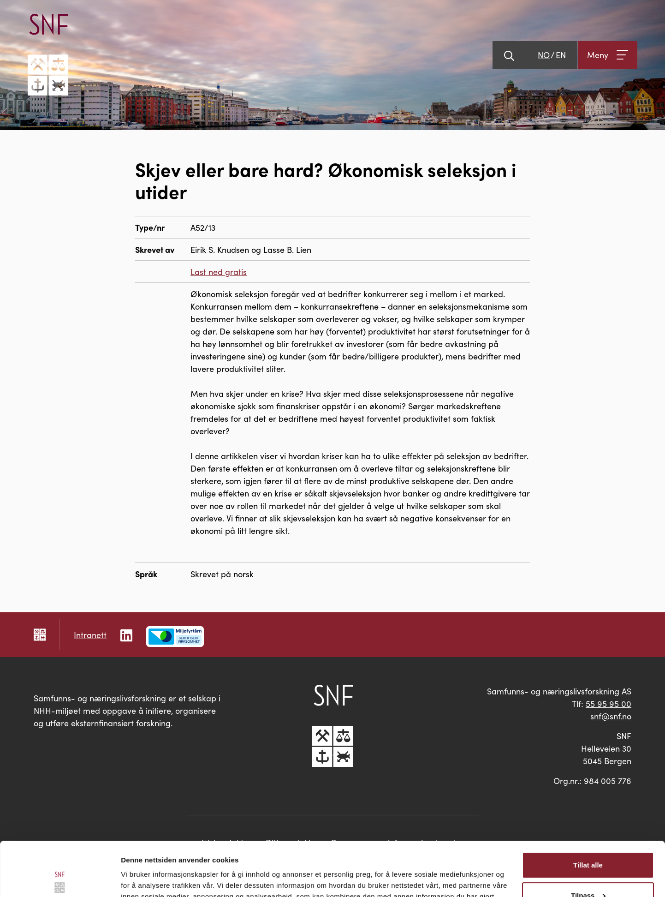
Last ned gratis (218, 271)
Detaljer (134, 879)
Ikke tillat (588, 871)
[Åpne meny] (607, 55)
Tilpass (588, 841)
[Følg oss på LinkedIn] (126, 634)
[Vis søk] (509, 55)
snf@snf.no (610, 716)
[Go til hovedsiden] (48, 55)
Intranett (90, 634)
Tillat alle (588, 811)
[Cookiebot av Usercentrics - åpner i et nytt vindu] (59, 879)
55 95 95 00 (608, 703)
